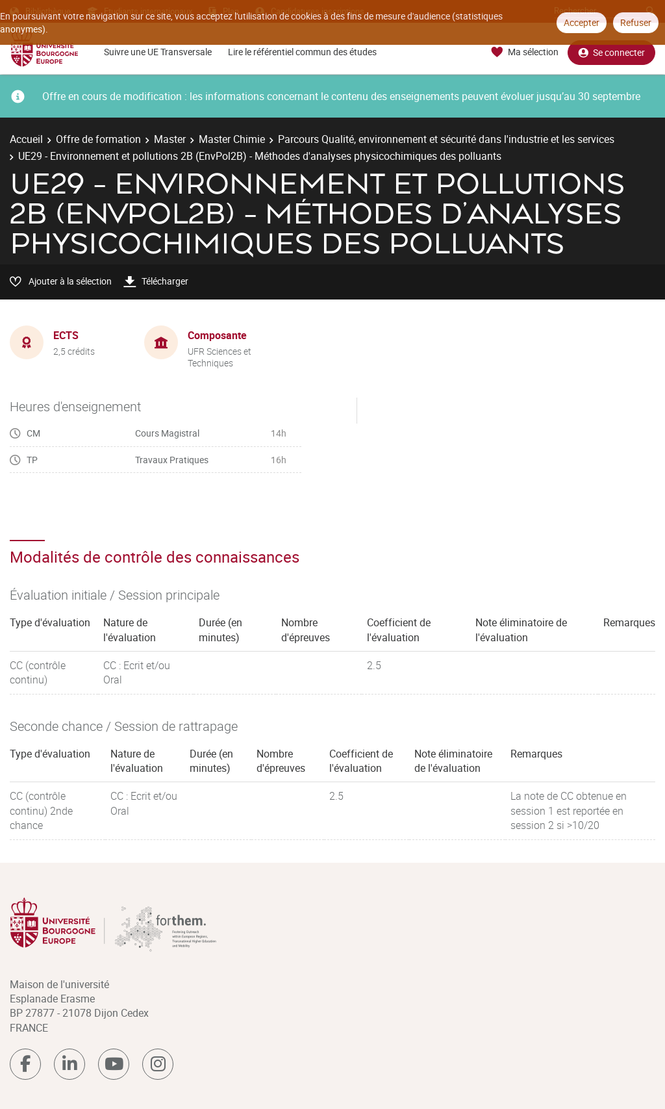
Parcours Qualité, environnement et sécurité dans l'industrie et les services (446, 139)
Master (170, 139)
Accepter (581, 22)
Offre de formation (98, 139)
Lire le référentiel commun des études (302, 51)
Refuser (635, 22)
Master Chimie (232, 139)
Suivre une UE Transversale (158, 51)
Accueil (26, 139)
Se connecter (611, 52)
